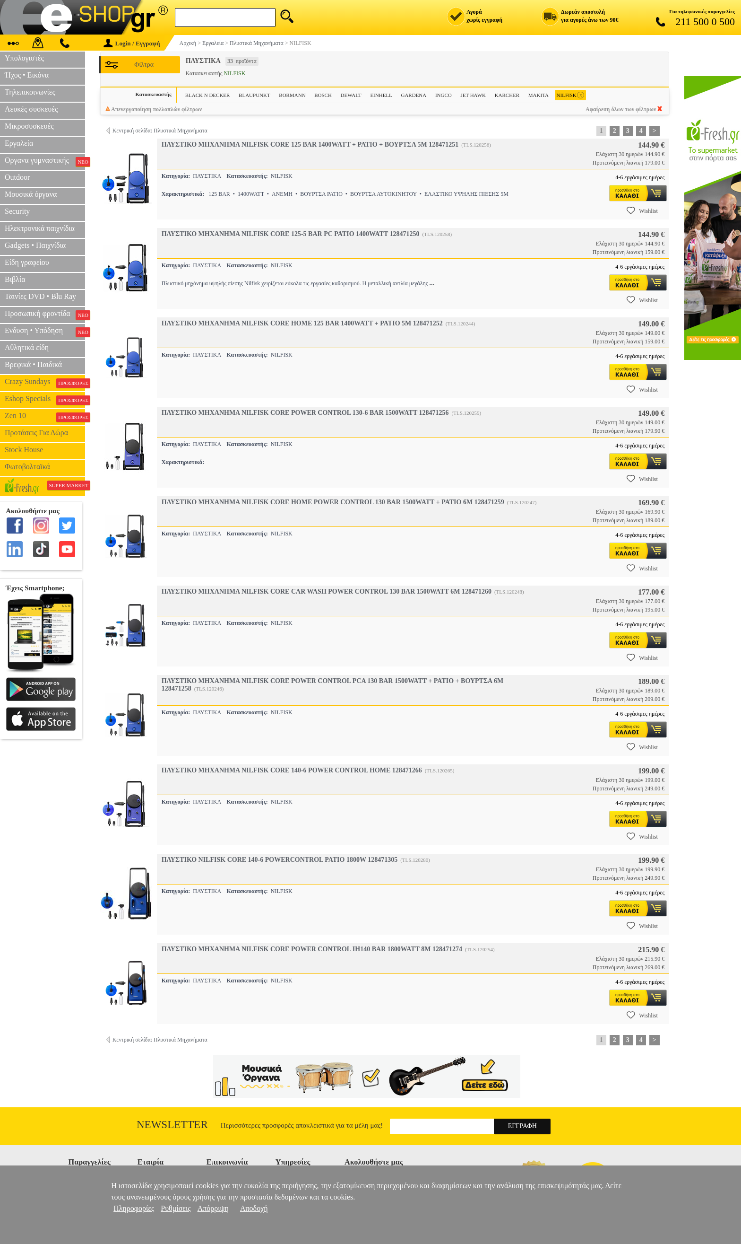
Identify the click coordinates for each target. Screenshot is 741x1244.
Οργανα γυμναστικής (45, 161)
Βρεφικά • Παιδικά (33, 364)
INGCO (443, 95)
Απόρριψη (213, 1208)
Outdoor (17, 177)
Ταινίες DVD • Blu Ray (40, 296)
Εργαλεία (19, 143)
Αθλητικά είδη (27, 347)
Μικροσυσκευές (29, 126)
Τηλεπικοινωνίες (30, 92)
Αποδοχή (254, 1208)
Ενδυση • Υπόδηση (45, 331)
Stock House (24, 450)
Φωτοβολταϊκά (27, 467)
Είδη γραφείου (27, 262)
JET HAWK (473, 95)
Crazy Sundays (45, 382)
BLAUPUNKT (254, 95)
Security (17, 211)
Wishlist (642, 210)
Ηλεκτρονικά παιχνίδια (40, 228)
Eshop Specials (45, 399)
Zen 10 (45, 417)
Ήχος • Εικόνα (27, 75)
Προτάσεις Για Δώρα (36, 433)
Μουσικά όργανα (31, 194)
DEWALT (351, 95)
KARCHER (507, 95)
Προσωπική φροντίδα (45, 314)
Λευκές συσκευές (31, 109)
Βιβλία (15, 279)
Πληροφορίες (133, 1208)
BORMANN (292, 95)
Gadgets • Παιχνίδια (35, 245)
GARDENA (413, 95)
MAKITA (538, 95)
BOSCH (323, 95)
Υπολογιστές (24, 58)
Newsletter (172, 1124)
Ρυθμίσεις (175, 1208)
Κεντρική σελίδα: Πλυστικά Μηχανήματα (159, 130)
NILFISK (570, 95)
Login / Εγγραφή (131, 43)
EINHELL (381, 95)
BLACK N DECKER (207, 95)
